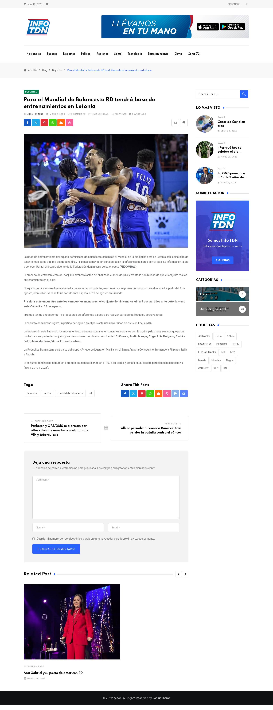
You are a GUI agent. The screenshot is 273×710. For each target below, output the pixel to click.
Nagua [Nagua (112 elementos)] (229, 362)
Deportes (69, 54)
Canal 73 (194, 54)
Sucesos (52, 54)
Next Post (171, 426)
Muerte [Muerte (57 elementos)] (202, 362)
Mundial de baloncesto (70, 396)
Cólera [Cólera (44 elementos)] (230, 338)
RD (90, 396)
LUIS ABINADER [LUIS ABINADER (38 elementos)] (207, 354)
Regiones (102, 54)
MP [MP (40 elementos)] (223, 354)
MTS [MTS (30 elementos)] (233, 354)
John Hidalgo (35, 117)
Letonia (47, 396)
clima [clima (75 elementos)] (219, 338)
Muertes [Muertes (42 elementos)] (216, 362)
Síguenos (223, 262)
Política (86, 54)
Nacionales (33, 54)
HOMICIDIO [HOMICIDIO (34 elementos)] (204, 346)
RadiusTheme (161, 703)
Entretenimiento (158, 54)
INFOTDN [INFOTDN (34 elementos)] (221, 346)
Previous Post (44, 424)
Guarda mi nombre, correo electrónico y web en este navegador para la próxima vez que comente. (96, 541)
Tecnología (134, 54)
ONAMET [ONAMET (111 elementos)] (203, 370)
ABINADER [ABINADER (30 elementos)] (204, 338)
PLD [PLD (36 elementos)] (216, 370)
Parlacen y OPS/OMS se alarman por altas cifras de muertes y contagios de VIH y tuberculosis (59, 433)
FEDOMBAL (31, 396)
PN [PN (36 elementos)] (225, 370)
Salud (118, 54)
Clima (178, 54)
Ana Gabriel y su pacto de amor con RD (53, 675)
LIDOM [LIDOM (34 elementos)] (235, 346)
